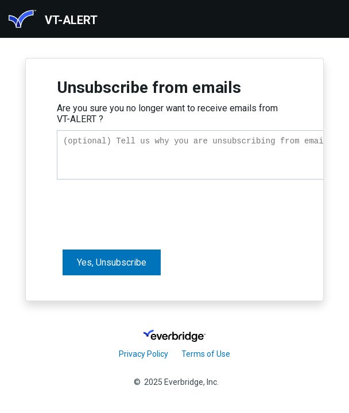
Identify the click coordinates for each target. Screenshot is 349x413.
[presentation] (144, 213)
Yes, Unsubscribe (111, 265)
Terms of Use (205, 354)
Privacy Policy (143, 354)
